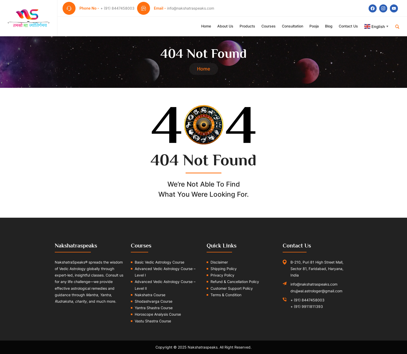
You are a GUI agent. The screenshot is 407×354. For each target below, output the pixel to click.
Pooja (314, 26)
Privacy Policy (222, 275)
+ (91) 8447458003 (307, 300)
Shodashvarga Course (153, 301)
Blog (329, 26)
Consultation (292, 26)
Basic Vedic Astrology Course (159, 262)
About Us (225, 26)
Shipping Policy (224, 268)
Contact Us (348, 26)
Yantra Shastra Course (154, 308)
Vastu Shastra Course (153, 321)
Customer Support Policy (232, 288)
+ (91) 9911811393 (306, 306)
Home (206, 26)
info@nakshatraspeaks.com (313, 284)
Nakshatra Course (150, 295)
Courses (268, 26)
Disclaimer (219, 262)
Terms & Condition (226, 295)
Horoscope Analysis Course (158, 314)
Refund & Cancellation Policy (235, 281)
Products (247, 26)
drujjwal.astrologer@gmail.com (316, 291)
